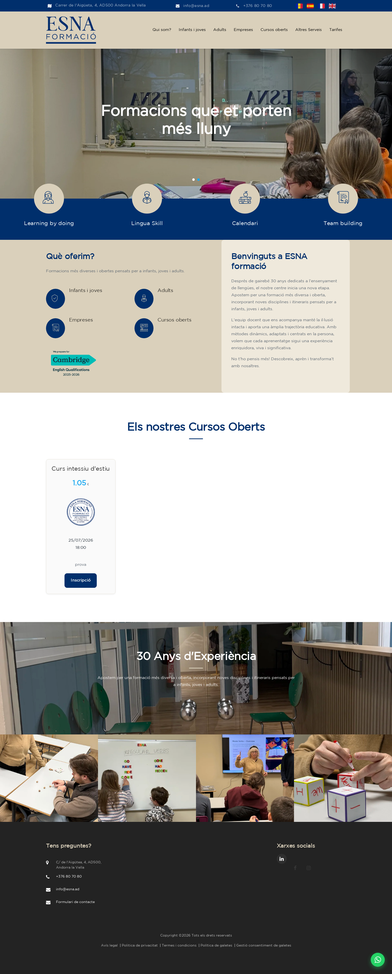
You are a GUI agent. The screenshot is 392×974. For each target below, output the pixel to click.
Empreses (243, 30)
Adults (219, 30)
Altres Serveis (308, 30)
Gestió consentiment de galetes (263, 945)
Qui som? (161, 30)
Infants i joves (192, 30)
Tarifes (335, 30)
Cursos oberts (274, 30)
